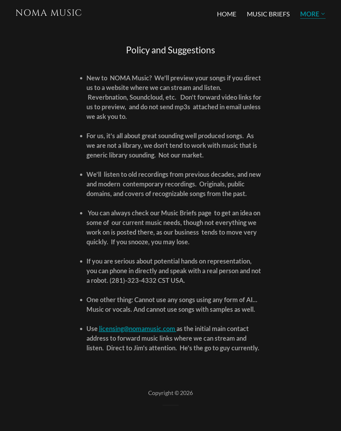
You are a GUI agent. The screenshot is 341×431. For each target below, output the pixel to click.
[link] (90, 13)
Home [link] (227, 14)
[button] (313, 14)
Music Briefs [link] (268, 14)
